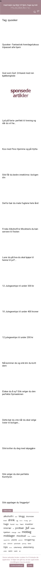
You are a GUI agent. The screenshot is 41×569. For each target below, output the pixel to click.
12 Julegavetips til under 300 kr (18, 286)
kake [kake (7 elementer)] (33, 528)
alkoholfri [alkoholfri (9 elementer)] (8, 516)
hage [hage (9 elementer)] (6, 524)
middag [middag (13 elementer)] (26, 532)
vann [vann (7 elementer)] (10, 551)
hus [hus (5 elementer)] (17, 524)
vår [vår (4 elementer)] (20, 551)
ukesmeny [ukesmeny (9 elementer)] (28, 547)
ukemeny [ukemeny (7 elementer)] (18, 547)
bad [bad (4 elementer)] (16, 516)
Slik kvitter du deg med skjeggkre (18, 448)
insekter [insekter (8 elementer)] (29, 524)
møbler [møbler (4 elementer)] (33, 536)
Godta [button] (30, 565)
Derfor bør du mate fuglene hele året (20, 203)
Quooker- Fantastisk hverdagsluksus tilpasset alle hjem (20, 46)
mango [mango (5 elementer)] (14, 532)
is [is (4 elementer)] (13, 528)
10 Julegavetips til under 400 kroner (20, 311)
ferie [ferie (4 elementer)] (21, 520)
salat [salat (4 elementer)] (4, 543)
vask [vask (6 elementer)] (15, 551)
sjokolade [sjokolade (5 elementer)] (17, 544)
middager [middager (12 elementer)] (9, 536)
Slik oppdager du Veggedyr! (16, 502)
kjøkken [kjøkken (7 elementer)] (6, 532)
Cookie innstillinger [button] (17, 565)
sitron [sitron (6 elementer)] (10, 543)
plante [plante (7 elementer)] (14, 540)
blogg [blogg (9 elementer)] (22, 516)
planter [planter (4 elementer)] (20, 540)
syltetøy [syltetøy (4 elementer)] (24, 543)
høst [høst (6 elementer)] (22, 524)
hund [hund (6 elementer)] (12, 524)
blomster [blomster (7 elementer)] (30, 516)
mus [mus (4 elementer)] (29, 536)
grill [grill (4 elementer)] (30, 520)
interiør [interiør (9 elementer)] (7, 528)
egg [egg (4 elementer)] (17, 520)
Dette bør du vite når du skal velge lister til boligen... (19, 421)
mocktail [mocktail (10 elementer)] (21, 536)
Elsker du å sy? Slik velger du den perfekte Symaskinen (19, 392)
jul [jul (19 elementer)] (27, 528)
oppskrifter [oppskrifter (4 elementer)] (6, 540)
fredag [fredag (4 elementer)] (26, 520)
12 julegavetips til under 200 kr (17, 337)
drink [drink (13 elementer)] (11, 520)
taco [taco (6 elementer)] (29, 543)
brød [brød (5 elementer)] (5, 521)
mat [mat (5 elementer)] (19, 532)
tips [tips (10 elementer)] (5, 547)
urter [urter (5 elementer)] (5, 551)
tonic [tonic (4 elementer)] (10, 547)
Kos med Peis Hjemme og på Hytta (19, 149)
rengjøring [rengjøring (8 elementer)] (29, 540)
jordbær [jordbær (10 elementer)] (19, 528)
